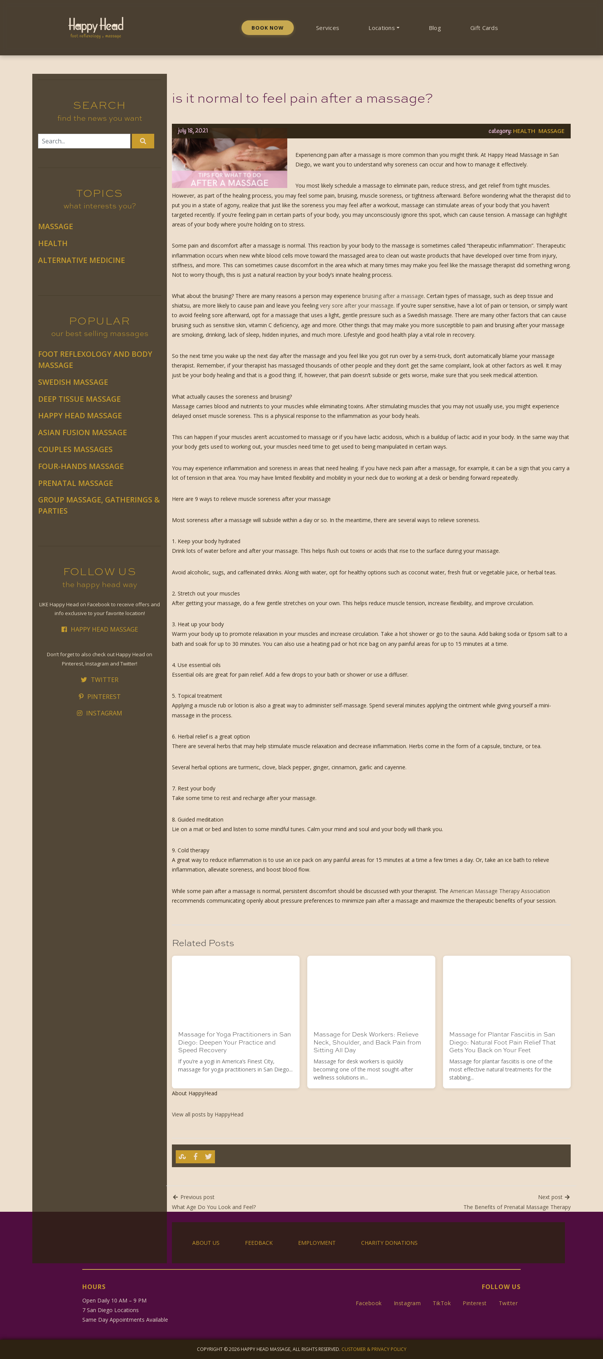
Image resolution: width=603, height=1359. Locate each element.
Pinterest (100, 696)
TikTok (442, 1303)
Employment (317, 1242)
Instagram (99, 713)
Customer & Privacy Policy (373, 1349)
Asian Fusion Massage (82, 432)
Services (327, 28)
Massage (55, 226)
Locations (381, 28)
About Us (206, 1242)
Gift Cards (484, 28)
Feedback (259, 1242)
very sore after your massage (356, 305)
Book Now (268, 27)
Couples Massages (75, 449)
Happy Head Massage (80, 415)
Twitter (99, 679)
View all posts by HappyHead (207, 1114)
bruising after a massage (393, 295)
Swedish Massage (73, 382)
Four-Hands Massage (81, 466)
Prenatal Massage (75, 483)
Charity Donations (389, 1242)
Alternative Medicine (81, 260)
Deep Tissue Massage (79, 399)
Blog (435, 28)
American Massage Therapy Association (500, 891)
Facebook (369, 1303)
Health (53, 243)
